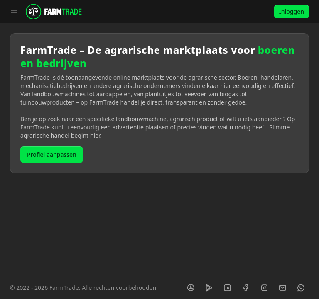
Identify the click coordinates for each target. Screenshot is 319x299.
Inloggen (291, 11)
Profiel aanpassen (51, 154)
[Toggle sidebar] (14, 11)
